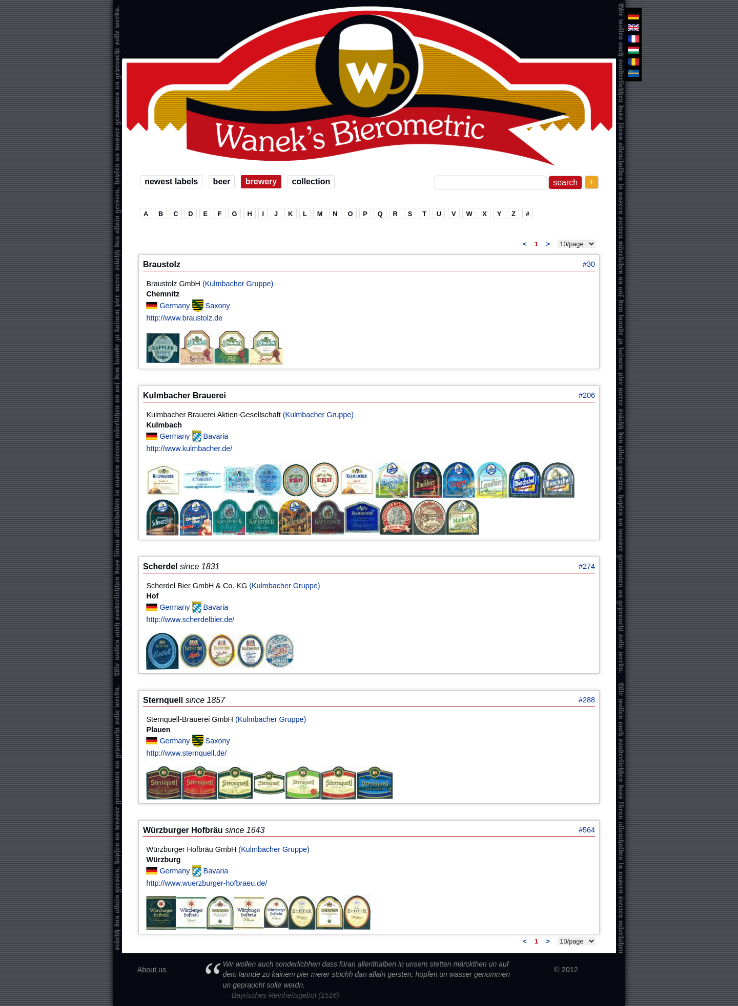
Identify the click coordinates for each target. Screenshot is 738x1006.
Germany (175, 305)
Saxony (218, 305)
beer (222, 181)
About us (152, 970)
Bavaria (216, 436)
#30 (589, 264)
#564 (587, 830)
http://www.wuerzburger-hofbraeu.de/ (206, 883)
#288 (587, 700)
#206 (587, 395)
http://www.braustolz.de (184, 318)
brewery (261, 181)
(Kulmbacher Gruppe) (237, 284)
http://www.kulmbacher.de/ (189, 448)
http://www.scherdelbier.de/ (190, 619)
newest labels (171, 181)
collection (311, 181)
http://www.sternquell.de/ (186, 753)
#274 (587, 566)
